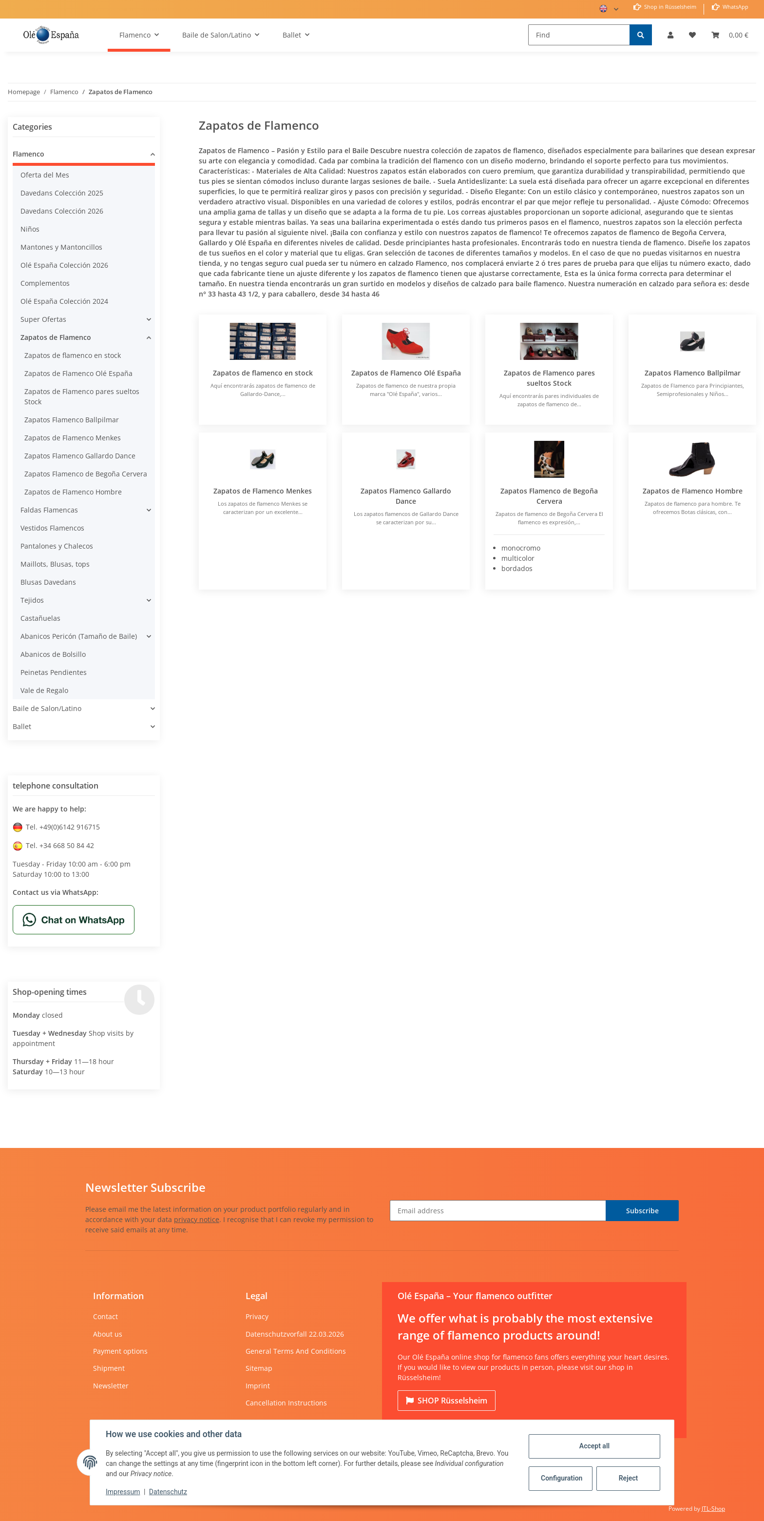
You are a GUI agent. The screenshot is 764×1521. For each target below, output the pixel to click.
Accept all (594, 1446)
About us (107, 1334)
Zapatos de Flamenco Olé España (406, 372)
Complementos (45, 283)
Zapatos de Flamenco (55, 337)
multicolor (518, 558)
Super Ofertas (43, 319)
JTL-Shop (713, 1508)
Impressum (123, 1492)
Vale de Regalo (44, 690)
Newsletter (111, 1385)
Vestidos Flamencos (52, 528)
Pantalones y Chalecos (56, 546)
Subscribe (642, 1210)
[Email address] (498, 1210)
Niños (29, 229)
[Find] (579, 34)
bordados (517, 568)
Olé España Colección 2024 (64, 301)
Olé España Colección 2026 (64, 265)
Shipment (109, 1368)
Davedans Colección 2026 (61, 211)
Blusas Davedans (48, 582)
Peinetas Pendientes (53, 672)
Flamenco (28, 153)
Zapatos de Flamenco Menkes (262, 490)
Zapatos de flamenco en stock (263, 372)
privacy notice (196, 1219)
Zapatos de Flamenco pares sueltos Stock (81, 396)
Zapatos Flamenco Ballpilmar (693, 372)
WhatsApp (734, 6)
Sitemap (259, 1368)
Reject (628, 1478)
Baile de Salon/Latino (47, 708)
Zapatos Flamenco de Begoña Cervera (85, 473)
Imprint (258, 1385)
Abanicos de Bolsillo (53, 654)
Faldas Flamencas (49, 509)
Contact (105, 1316)
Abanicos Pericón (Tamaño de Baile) (78, 636)
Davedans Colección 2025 (61, 193)
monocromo (520, 548)
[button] (670, 35)
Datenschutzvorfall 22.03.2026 (295, 1334)
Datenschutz (168, 1492)
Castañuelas (40, 618)
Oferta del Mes (44, 174)
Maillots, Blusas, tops (55, 564)
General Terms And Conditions (296, 1351)
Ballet (22, 726)
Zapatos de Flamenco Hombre (693, 490)
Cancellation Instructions (286, 1402)
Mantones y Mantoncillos (61, 247)
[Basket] (730, 35)
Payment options (120, 1351)
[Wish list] (692, 35)
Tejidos (32, 600)
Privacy (257, 1316)
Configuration (561, 1478)
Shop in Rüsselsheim (669, 6)
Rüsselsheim (446, 1400)
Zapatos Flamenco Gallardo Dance (79, 455)
